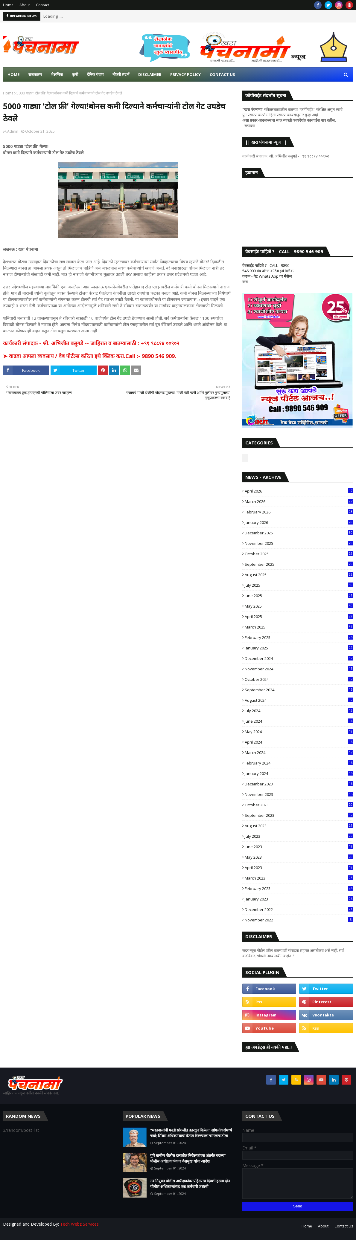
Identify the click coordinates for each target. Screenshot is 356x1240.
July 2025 (299, 585)
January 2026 (299, 522)
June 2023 (299, 846)
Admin (12, 131)
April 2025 (299, 616)
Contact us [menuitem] (222, 74)
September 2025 (299, 564)
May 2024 (299, 731)
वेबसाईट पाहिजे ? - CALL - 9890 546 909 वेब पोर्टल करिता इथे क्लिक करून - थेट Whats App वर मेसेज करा (267, 273)
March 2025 (299, 627)
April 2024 (299, 742)
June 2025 (299, 595)
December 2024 (299, 658)
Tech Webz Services (79, 1224)
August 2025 (299, 574)
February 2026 (299, 512)
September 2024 (299, 689)
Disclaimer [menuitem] (149, 74)
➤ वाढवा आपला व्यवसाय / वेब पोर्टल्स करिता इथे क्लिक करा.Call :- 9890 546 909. (89, 356)
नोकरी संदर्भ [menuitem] (120, 74)
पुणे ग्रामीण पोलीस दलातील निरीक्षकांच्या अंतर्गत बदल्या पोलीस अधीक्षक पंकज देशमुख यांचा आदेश (187, 1158)
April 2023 (299, 867)
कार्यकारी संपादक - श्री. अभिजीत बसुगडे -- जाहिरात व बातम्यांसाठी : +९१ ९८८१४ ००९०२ (91, 343)
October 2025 (299, 553)
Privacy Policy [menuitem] (185, 74)
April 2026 (299, 491)
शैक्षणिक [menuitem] (57, 74)
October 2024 (299, 679)
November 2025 (299, 543)
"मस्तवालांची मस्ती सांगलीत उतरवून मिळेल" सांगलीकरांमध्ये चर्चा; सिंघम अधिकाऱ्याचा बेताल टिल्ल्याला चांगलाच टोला (191, 1133)
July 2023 (299, 836)
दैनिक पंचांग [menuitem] (95, 74)
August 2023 (299, 825)
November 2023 (299, 794)
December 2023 (299, 784)
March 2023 (299, 878)
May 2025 (299, 606)
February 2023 (299, 888)
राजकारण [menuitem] (35, 74)
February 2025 (299, 637)
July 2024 (299, 710)
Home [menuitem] (13, 74)
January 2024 (299, 773)
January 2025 (299, 648)
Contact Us (343, 1226)
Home (8, 4)
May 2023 (299, 857)
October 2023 (299, 805)
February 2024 (299, 763)
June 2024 (299, 721)
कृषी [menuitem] (75, 74)
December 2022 (299, 909)
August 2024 (299, 700)
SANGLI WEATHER (297, 206)
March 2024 (299, 752)
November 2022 (299, 920)
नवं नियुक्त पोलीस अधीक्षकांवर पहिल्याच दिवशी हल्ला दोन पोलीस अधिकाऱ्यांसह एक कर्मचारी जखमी (190, 1183)
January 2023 (299, 899)
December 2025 (299, 533)
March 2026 (299, 501)
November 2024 (299, 669)
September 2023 (299, 815)
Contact (42, 4)
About (24, 4)
